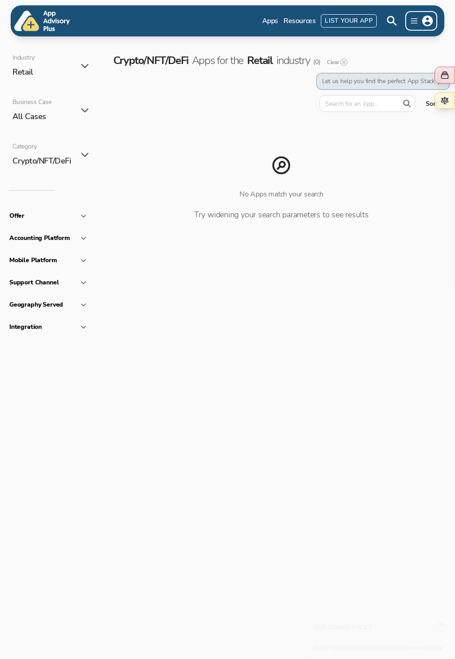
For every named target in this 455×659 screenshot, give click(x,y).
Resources (299, 21)
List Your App (349, 20)
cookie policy (425, 643)
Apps (270, 21)
